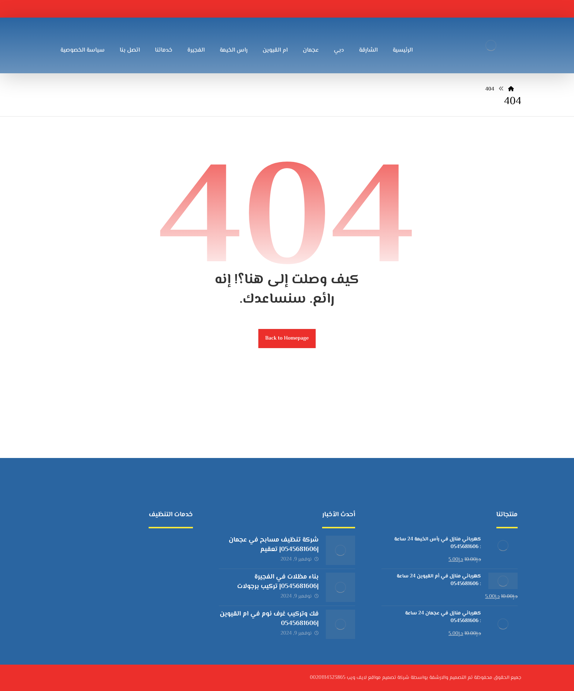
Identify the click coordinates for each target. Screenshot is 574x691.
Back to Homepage (287, 338)
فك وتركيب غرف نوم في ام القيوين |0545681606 (269, 618)
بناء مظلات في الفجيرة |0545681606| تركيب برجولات (278, 581)
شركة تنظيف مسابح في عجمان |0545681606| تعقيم (274, 544)
